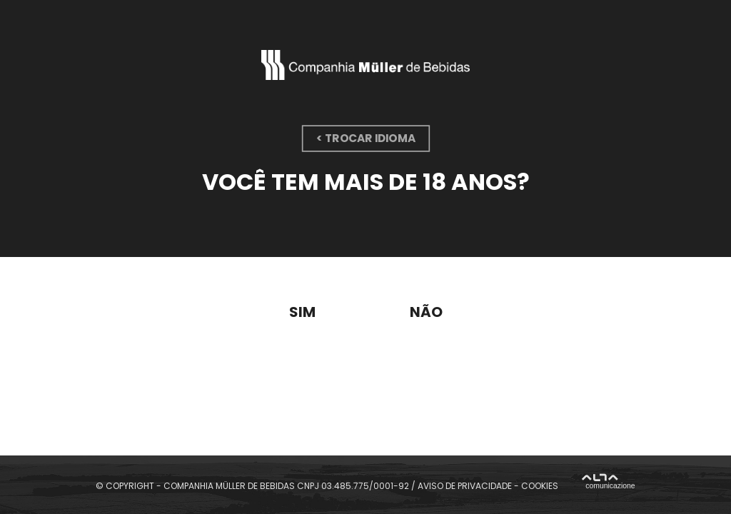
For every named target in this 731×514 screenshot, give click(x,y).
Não (426, 312)
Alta (608, 483)
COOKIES (539, 485)
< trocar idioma (365, 138)
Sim (302, 312)
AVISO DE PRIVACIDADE (465, 485)
